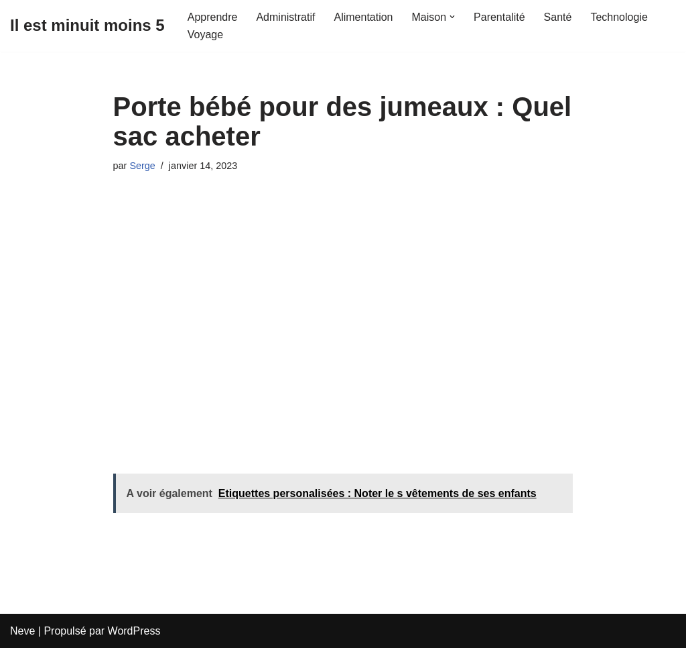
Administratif (285, 17)
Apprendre (213, 17)
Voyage (205, 34)
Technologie (618, 17)
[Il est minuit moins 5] (87, 26)
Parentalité (499, 17)
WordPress (134, 631)
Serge (142, 165)
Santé (558, 17)
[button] (452, 16)
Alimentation (363, 17)
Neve (22, 631)
